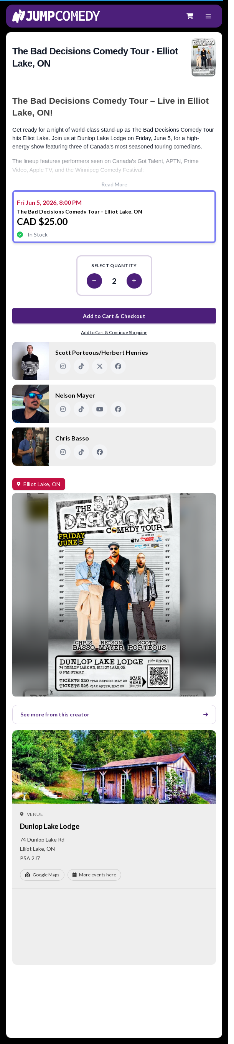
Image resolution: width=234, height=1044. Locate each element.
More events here (94, 875)
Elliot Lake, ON (41, 484)
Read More (114, 184)
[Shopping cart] (189, 16)
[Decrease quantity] (94, 281)
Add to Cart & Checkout (114, 316)
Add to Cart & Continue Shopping (114, 332)
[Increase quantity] (134, 281)
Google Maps (42, 875)
